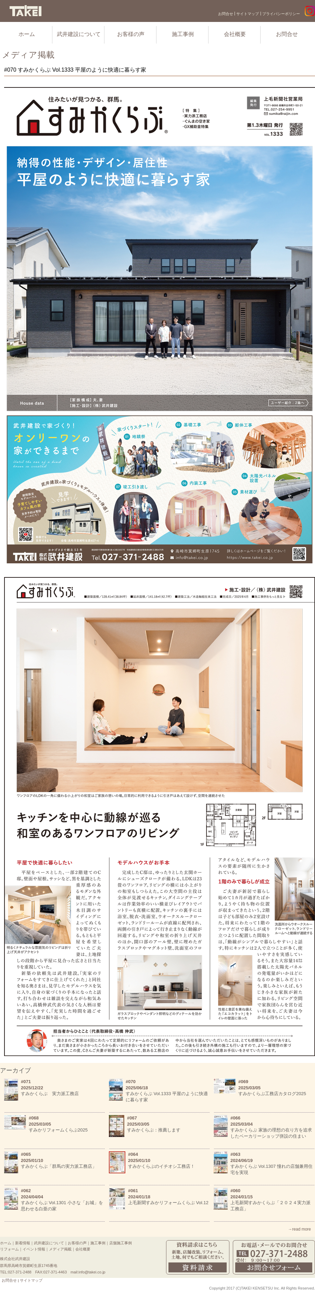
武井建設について (79, 34)
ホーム (26, 34)
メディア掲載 (60, 1249)
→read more (299, 1229)
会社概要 (235, 34)
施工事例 (183, 34)
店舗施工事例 (120, 1243)
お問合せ (225, 14)
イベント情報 (34, 1249)
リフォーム (9, 1249)
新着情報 (22, 1243)
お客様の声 (130, 34)
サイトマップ (247, 14)
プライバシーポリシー (281, 14)
